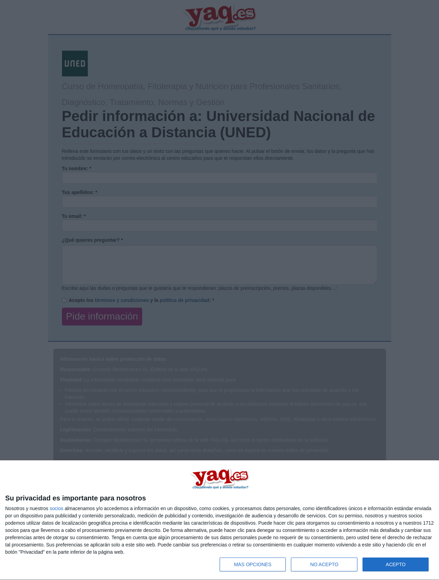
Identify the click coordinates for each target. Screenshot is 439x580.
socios (56, 508)
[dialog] (219, 520)
